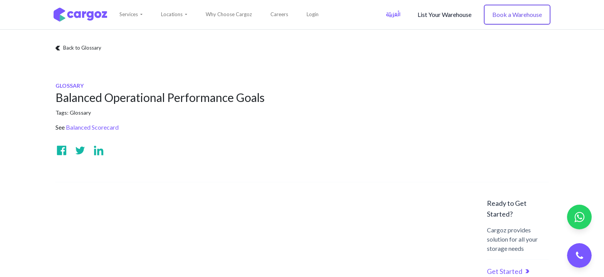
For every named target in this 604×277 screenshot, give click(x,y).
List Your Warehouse (444, 14)
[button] (131, 15)
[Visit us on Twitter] (80, 150)
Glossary (80, 112)
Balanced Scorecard (92, 127)
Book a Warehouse (517, 14)
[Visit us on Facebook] (61, 150)
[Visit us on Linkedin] (98, 150)
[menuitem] (229, 15)
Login (313, 14)
